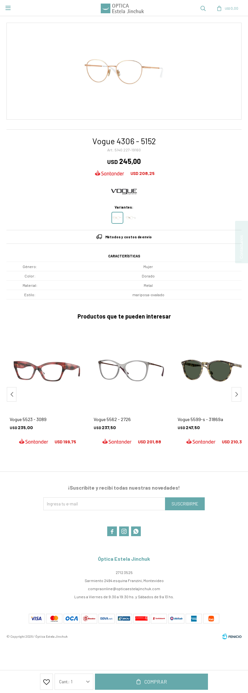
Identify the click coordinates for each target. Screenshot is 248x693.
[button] (203, 8)
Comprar (155, 681)
